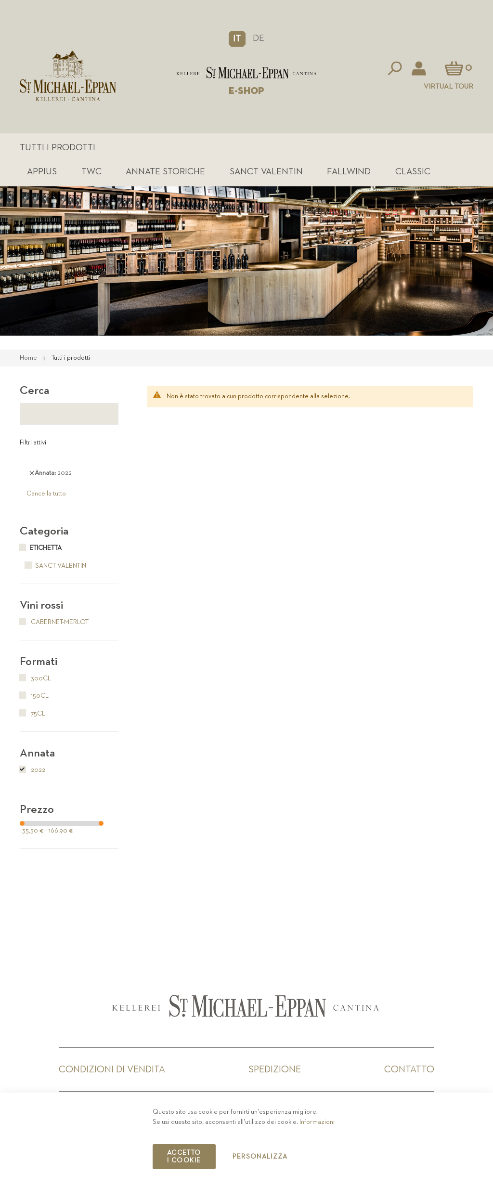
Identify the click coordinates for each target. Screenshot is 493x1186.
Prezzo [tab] (37, 809)
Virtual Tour (448, 86)
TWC (91, 171)
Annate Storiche (165, 171)
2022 (32, 770)
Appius (42, 171)
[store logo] (246, 72)
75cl (32, 713)
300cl (35, 678)
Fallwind (349, 171)
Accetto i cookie (184, 1156)
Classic (412, 171)
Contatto (409, 1069)
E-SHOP (246, 91)
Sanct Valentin (266, 171)
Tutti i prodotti (57, 147)
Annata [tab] (37, 753)
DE (258, 38)
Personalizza (260, 1156)
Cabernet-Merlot (54, 622)
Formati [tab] (38, 661)
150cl (34, 695)
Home (29, 357)
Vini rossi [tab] (41, 605)
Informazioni (317, 1122)
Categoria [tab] (44, 531)
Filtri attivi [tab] (33, 442)
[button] (237, 38)
